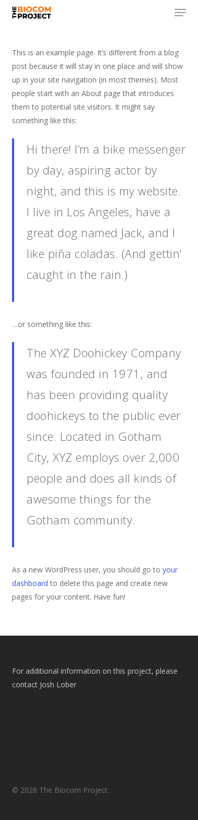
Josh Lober (58, 684)
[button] (180, 12)
